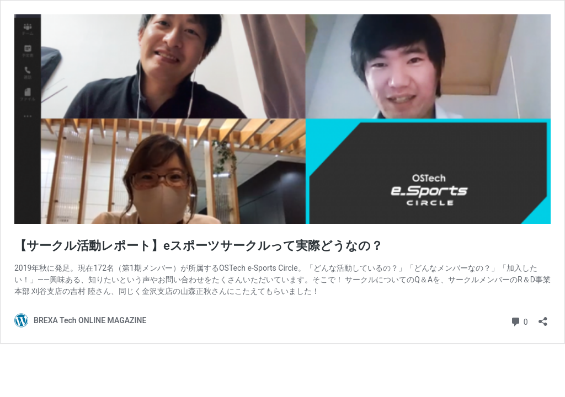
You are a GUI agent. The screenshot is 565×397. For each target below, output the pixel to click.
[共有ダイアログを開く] (543, 317)
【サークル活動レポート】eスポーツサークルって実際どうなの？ (198, 246)
